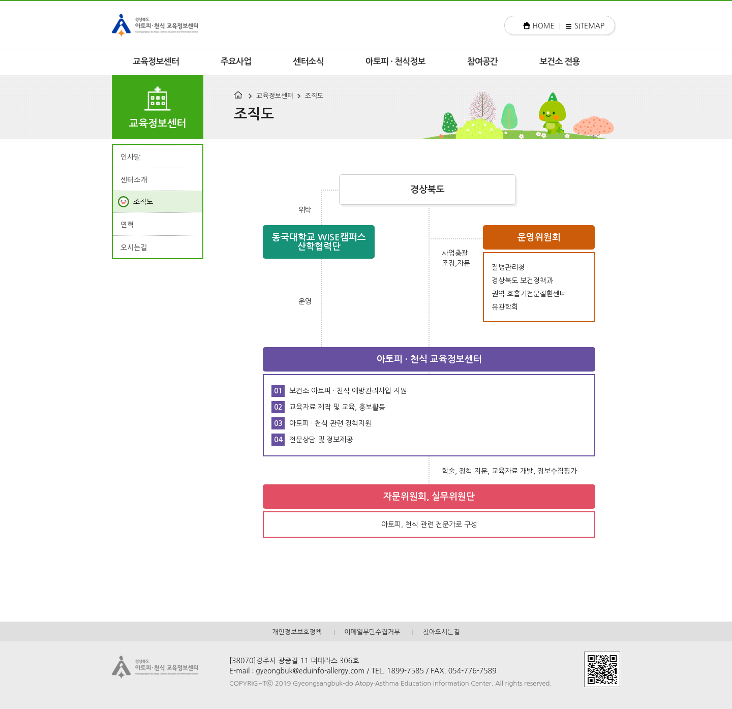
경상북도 (427, 189)
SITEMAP (589, 25)
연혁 (127, 224)
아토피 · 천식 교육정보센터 (429, 359)
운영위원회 (539, 237)
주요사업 (236, 61)
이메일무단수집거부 (372, 632)
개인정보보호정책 (297, 632)
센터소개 (133, 179)
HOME (544, 25)
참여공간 (482, 61)
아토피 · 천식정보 (395, 61)
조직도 (314, 96)
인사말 (130, 157)
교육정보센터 (156, 61)
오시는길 (133, 247)
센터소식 (308, 61)
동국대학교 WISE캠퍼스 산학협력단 (319, 242)
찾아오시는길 (441, 632)
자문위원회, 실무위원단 (429, 496)
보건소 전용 (559, 61)
